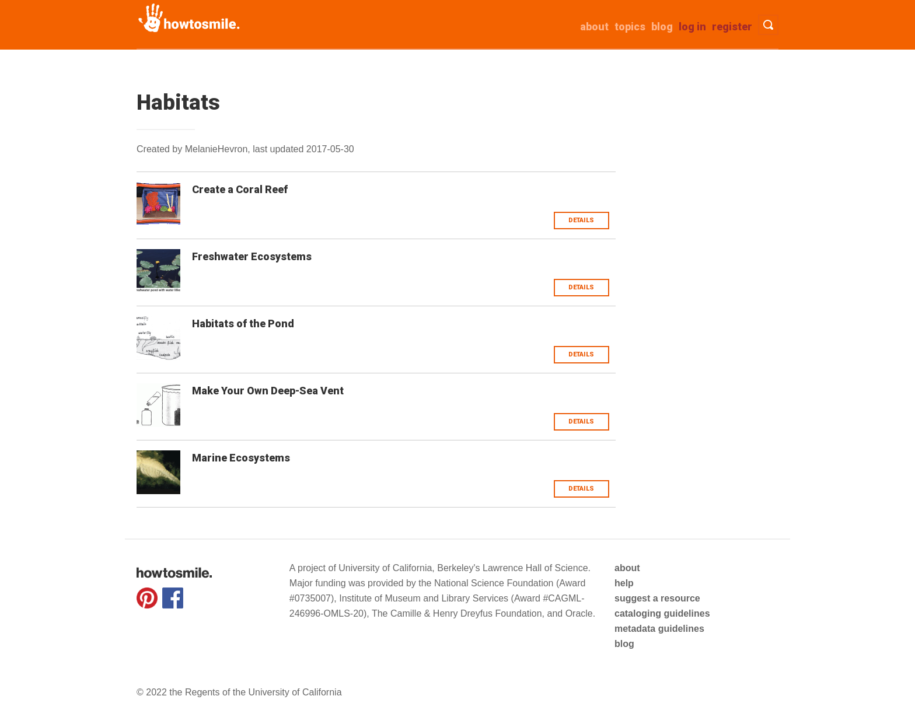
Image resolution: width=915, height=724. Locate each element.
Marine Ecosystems (241, 458)
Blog (662, 26)
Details (581, 220)
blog (624, 644)
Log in (692, 26)
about (594, 26)
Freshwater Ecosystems (252, 256)
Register (732, 26)
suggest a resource (657, 598)
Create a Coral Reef (240, 189)
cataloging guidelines (662, 613)
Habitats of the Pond (243, 323)
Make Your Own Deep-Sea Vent (268, 390)
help (624, 583)
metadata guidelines (659, 629)
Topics (629, 26)
